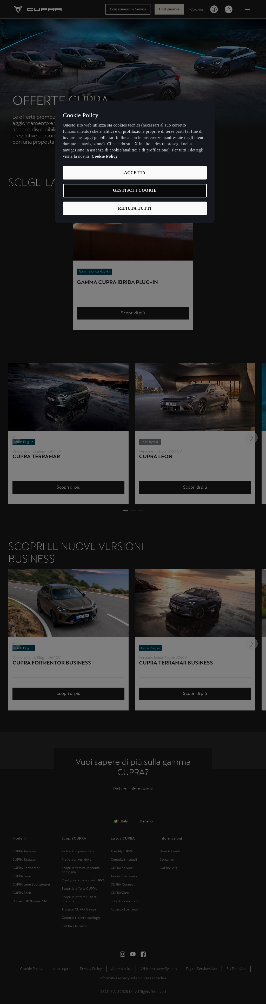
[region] (135, 162)
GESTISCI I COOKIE (135, 190)
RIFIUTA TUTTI (134, 208)
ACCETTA (135, 172)
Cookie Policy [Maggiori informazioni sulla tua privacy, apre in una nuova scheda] (105, 156)
